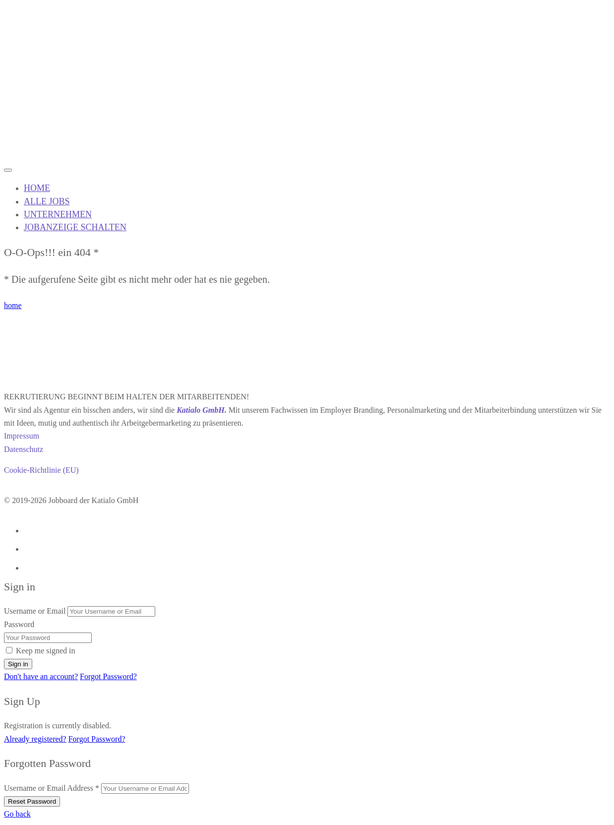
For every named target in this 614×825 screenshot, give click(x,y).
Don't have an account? (41, 676)
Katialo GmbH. (201, 410)
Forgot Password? (108, 676)
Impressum (21, 436)
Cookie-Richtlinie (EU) (41, 470)
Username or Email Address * (51, 788)
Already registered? (35, 739)
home (13, 305)
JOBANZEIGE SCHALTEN (75, 227)
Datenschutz (23, 449)
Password (19, 624)
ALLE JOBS (47, 201)
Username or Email (34, 611)
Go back (17, 814)
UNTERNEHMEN (58, 214)
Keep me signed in (45, 650)
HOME (37, 188)
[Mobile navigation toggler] (8, 170)
